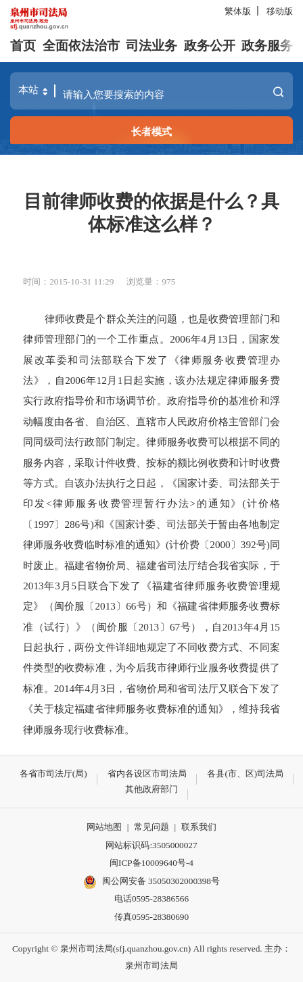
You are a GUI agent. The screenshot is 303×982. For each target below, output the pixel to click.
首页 (23, 46)
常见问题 (151, 827)
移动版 (279, 11)
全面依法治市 (81, 46)
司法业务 (151, 46)
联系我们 (198, 827)
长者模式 (151, 131)
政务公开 (209, 46)
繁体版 (238, 11)
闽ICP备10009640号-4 (151, 863)
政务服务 (267, 46)
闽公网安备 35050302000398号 (151, 882)
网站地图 (104, 827)
